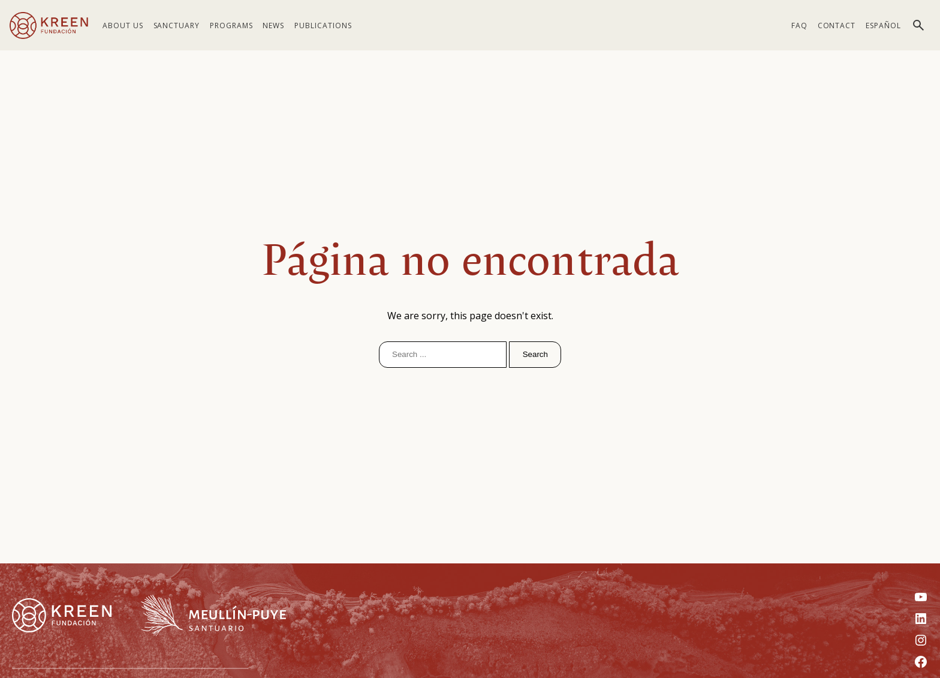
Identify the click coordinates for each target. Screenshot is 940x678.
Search (535, 354)
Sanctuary (176, 25)
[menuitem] (883, 25)
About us (123, 25)
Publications (323, 25)
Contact (837, 25)
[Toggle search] (918, 25)
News (273, 25)
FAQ (799, 25)
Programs (231, 25)
